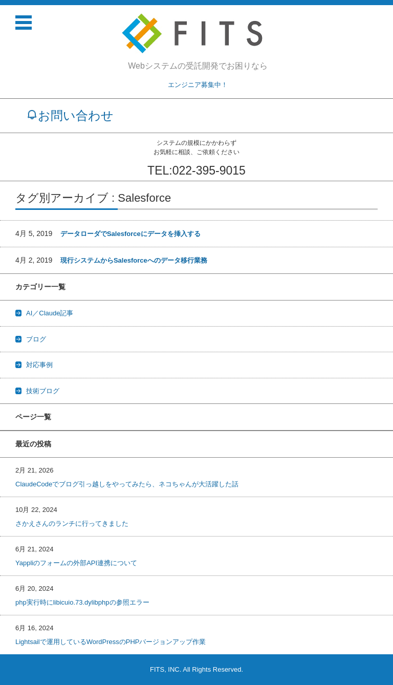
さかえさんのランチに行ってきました (71, 523)
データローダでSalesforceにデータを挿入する (130, 234)
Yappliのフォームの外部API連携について (76, 563)
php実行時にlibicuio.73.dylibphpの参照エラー (82, 602)
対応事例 (39, 365)
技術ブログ (42, 391)
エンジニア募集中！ (198, 85)
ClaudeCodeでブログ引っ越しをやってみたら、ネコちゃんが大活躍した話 (126, 484)
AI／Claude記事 (49, 313)
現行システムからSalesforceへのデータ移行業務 (133, 260)
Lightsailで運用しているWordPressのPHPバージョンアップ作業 (110, 642)
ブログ (36, 339)
